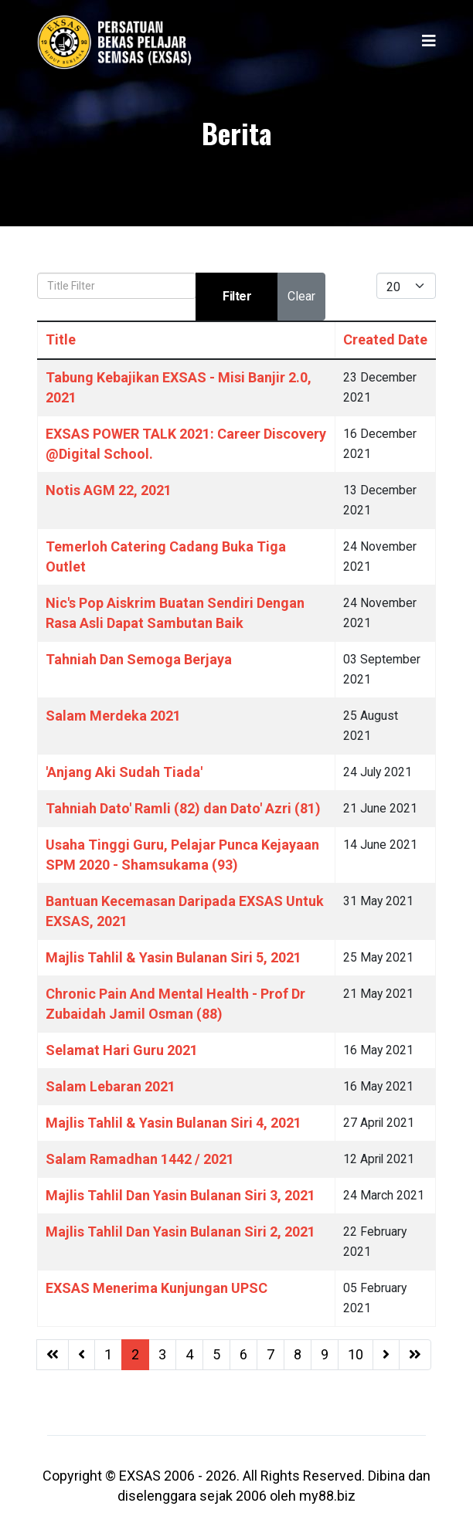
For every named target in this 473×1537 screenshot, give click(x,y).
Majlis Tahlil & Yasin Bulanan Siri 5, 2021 (173, 957)
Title (61, 339)
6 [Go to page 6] (243, 1354)
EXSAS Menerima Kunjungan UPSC (156, 1288)
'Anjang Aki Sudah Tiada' (124, 772)
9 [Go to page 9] (324, 1354)
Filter (237, 296)
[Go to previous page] (81, 1354)
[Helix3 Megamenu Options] (429, 41)
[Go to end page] (415, 1354)
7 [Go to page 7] (270, 1354)
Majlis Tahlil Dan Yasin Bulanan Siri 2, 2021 (180, 1231)
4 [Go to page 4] (189, 1354)
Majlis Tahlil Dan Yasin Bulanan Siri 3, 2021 (180, 1195)
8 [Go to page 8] (297, 1354)
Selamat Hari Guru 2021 (122, 1050)
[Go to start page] (52, 1354)
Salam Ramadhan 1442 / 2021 (140, 1159)
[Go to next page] (386, 1354)
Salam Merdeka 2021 (113, 715)
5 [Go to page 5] (216, 1354)
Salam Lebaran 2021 (110, 1086)
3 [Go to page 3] (162, 1354)
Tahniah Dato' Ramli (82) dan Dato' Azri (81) (183, 808)
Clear (301, 296)
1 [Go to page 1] (108, 1354)
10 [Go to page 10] (355, 1354)
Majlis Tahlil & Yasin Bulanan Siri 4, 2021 (173, 1123)
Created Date (385, 339)
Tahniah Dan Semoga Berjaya (139, 659)
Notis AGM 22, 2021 (109, 490)
